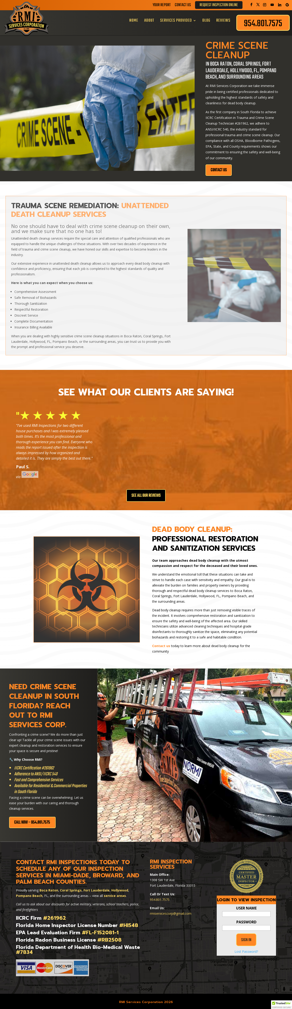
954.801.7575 (159, 898)
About (149, 20)
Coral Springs (71, 888)
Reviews (223, 20)
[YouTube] (272, 4)
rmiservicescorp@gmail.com (170, 912)
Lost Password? (246, 961)
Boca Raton (48, 888)
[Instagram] (264, 4)
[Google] (287, 4)
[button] (281, 1004)
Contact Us (183, 6)
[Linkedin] (279, 4)
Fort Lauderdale (96, 888)
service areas (115, 894)
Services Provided (176, 20)
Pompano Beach (29, 894)
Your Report (162, 6)
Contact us (161, 644)
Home (133, 20)
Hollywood (119, 888)
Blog (206, 20)
